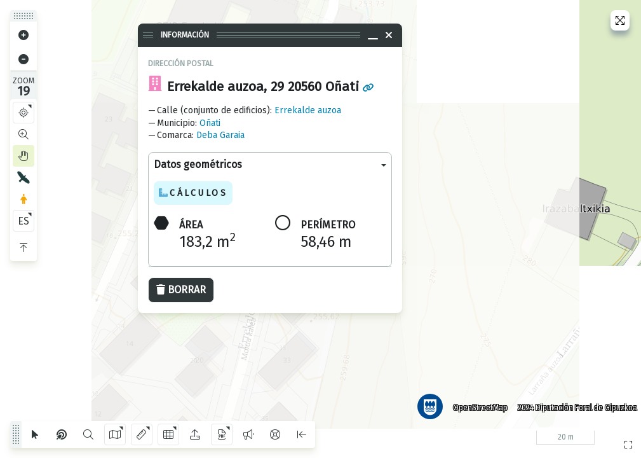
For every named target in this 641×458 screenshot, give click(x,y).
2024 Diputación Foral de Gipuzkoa (573, 403)
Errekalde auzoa (307, 110)
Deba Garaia (220, 135)
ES (23, 221)
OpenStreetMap (476, 403)
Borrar (181, 290)
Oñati (209, 123)
